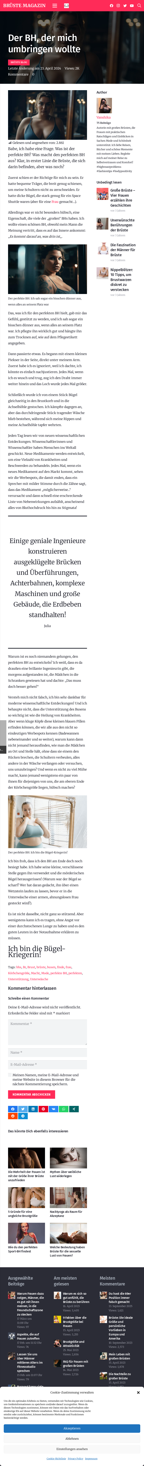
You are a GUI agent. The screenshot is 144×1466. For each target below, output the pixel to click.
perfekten (75, 973)
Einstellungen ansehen (72, 1449)
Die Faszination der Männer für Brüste (123, 250)
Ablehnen (72, 1438)
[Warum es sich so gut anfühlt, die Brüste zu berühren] (57, 1295)
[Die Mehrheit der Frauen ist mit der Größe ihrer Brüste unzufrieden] (26, 1151)
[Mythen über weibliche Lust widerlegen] (68, 1151)
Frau (55, 202)
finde (60, 967)
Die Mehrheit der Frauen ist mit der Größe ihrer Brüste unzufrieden (26, 1176)
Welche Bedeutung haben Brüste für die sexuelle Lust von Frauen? (67, 1251)
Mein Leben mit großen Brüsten (119, 1356)
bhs (18, 967)
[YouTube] (131, 5)
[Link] (66, 5)
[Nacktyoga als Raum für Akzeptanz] (68, 1190)
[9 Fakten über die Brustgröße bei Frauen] (57, 1319)
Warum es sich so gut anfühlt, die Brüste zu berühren (76, 1298)
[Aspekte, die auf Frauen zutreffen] (11, 1335)
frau (68, 967)
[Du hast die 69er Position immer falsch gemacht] (103, 1295)
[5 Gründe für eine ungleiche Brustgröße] (26, 1190)
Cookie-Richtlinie (56, 1458)
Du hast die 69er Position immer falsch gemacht (120, 1298)
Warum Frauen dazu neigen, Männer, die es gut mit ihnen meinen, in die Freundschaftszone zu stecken (30, 1304)
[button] (138, 1392)
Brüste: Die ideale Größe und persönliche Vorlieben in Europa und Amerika (121, 1328)
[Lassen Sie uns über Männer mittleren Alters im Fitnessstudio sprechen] (11, 1355)
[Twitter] (125, 5)
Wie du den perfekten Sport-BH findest (23, 1249)
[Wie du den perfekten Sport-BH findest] (26, 1226)
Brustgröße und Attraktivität (73, 1344)
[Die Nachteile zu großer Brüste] (103, 1375)
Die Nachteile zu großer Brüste (120, 1376)
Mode (45, 973)
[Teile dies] (13, 1109)
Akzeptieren (72, 1428)
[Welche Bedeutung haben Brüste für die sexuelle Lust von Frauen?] (68, 1226)
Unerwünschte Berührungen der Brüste (122, 225)
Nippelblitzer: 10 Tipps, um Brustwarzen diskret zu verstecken (121, 280)
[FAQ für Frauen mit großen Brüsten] (57, 1363)
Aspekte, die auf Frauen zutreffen (28, 1336)
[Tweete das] (23, 1109)
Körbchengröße (18, 973)
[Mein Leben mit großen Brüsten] (103, 1355)
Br (24, 967)
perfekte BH (58, 973)
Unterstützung (18, 979)
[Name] (47, 1052)
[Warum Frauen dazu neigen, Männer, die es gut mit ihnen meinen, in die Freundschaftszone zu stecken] (11, 1295)
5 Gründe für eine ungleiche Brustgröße (23, 1214)
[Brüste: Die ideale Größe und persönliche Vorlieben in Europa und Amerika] (103, 1319)
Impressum (91, 1458)
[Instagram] (118, 5)
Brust (31, 967)
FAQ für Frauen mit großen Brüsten (75, 1364)
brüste (41, 967)
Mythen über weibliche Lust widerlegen (65, 1174)
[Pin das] (43, 1109)
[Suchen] (139, 5)
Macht (35, 973)
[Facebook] (111, 5)
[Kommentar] (47, 1032)
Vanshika (104, 117)
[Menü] (55, 5)
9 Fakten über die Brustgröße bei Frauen (74, 1322)
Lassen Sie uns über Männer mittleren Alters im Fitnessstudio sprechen (30, 1362)
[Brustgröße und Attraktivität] (57, 1343)
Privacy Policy (75, 1458)
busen (51, 967)
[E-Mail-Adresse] (47, 1064)
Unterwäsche (39, 979)
